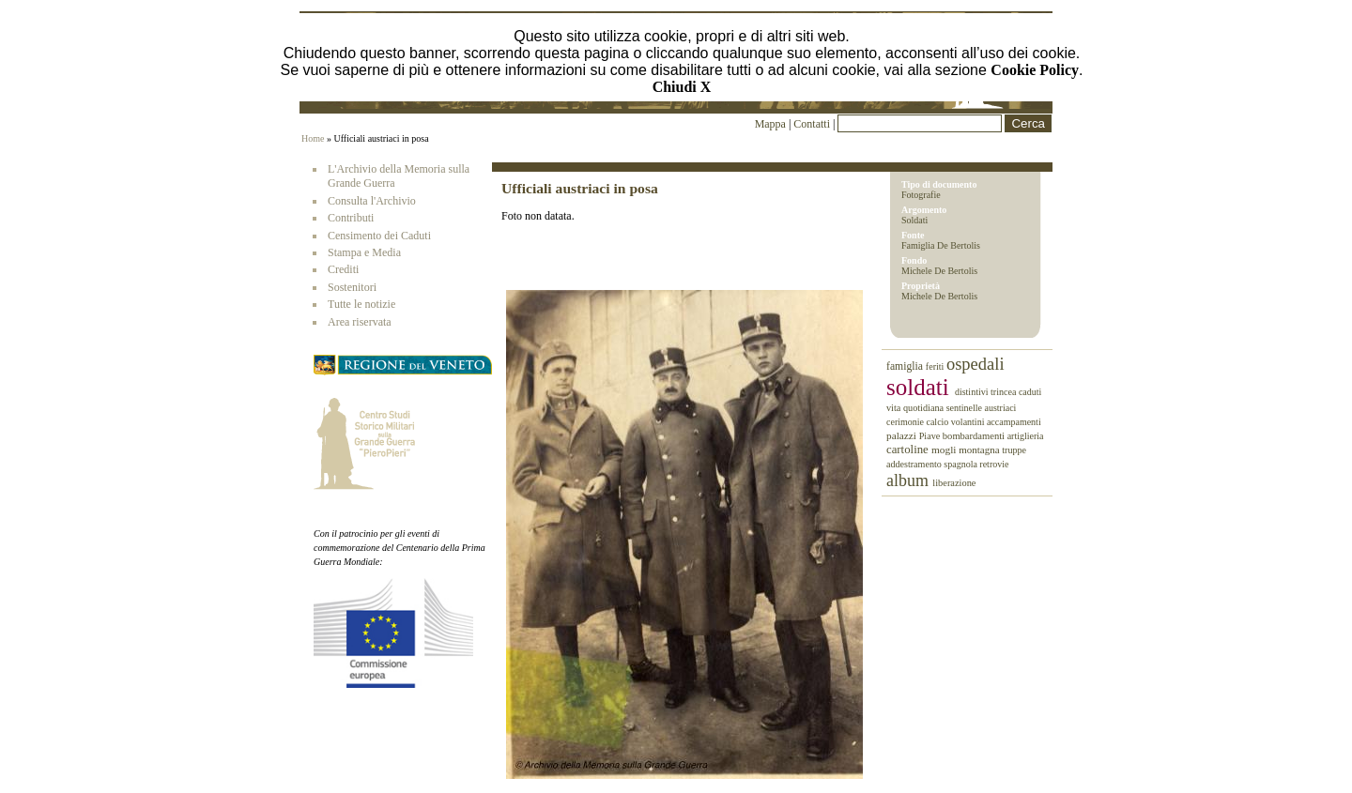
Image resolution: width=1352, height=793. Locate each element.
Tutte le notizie (361, 304)
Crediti (343, 269)
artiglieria (1025, 436)
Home (312, 138)
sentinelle (965, 408)
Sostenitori (352, 287)
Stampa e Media (364, 252)
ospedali (975, 364)
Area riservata (360, 321)
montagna (980, 449)
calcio (938, 422)
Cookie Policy (1035, 70)
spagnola (961, 464)
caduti (1030, 392)
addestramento (915, 464)
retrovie (993, 464)
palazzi (902, 435)
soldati (920, 387)
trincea (1005, 392)
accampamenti (1014, 422)
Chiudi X (682, 87)
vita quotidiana (916, 408)
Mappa (770, 123)
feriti (936, 366)
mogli (945, 449)
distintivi (973, 392)
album (909, 480)
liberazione (954, 483)
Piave (931, 436)
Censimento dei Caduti (379, 235)
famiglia (906, 366)
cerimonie (906, 422)
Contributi (351, 217)
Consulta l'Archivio (372, 200)
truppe (1014, 450)
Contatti (813, 123)
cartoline (908, 449)
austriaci (1001, 408)
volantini (969, 422)
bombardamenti (975, 436)
